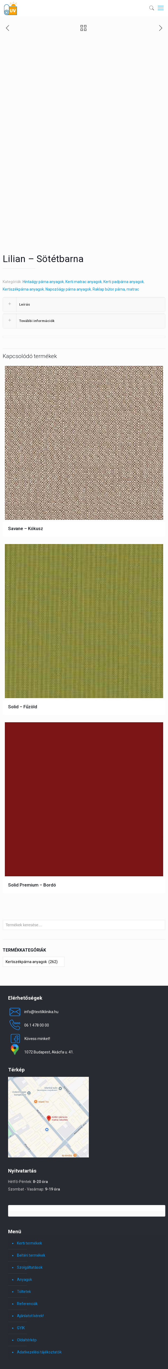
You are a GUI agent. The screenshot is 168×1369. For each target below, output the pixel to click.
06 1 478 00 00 (28, 982)
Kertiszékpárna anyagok (23, 246)
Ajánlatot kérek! (30, 1273)
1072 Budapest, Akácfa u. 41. (41, 1009)
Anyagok (24, 1236)
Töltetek (24, 1248)
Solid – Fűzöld (22, 663)
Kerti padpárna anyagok (123, 239)
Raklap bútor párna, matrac (116, 246)
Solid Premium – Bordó (32, 842)
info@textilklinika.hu (33, 968)
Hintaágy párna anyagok (43, 239)
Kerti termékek (29, 1200)
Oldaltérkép (27, 1297)
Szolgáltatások (30, 1224)
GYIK (21, 1285)
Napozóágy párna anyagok (68, 246)
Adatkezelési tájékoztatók (39, 1309)
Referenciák (27, 1261)
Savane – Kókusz (25, 485)
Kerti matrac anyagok (83, 239)
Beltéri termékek (31, 1212)
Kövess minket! (29, 995)
